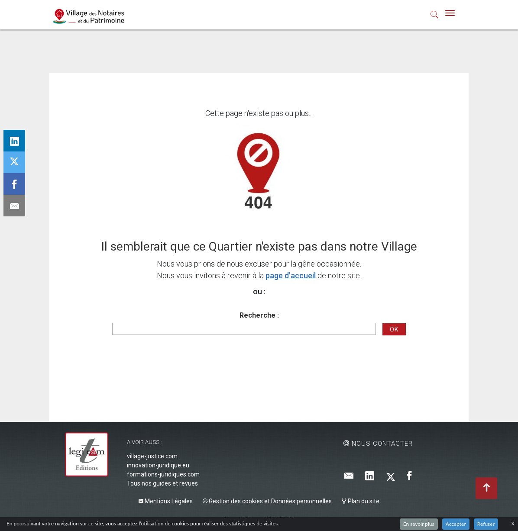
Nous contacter (378, 443)
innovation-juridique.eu (158, 465)
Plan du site (360, 501)
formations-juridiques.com (163, 474)
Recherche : (259, 315)
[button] (435, 16)
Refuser (486, 524)
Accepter (456, 524)
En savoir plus (418, 524)
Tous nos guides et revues (162, 483)
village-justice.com (152, 456)
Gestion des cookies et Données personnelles (267, 501)
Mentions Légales (166, 501)
